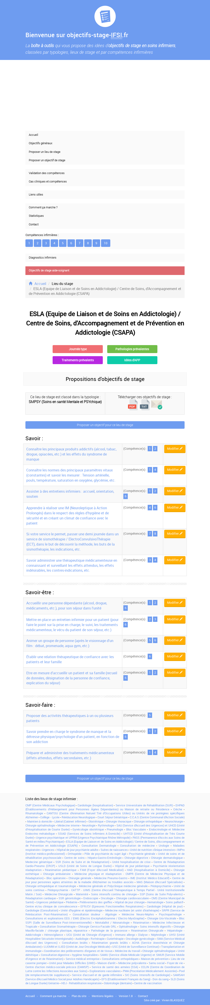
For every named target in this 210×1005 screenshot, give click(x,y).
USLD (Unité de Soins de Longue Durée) (85, 866)
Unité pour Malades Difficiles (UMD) (72, 963)
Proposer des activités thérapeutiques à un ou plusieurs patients (69, 718)
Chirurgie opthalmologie (40, 825)
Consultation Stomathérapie (58, 926)
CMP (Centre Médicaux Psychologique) (50, 805)
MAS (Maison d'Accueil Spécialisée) (160, 882)
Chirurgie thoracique (118, 821)
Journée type (78, 349)
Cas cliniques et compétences (48, 181)
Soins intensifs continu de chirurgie (114, 894)
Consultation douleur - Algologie (95, 914)
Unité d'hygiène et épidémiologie (81, 910)
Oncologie (107, 898)
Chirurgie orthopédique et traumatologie (50, 886)
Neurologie (88, 825)
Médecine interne (68, 825)
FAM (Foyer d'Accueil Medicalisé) (102, 870)
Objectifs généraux (40, 143)
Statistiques (36, 216)
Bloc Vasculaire (136, 829)
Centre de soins (74, 858)
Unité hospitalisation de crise (131, 862)
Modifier (175, 448)
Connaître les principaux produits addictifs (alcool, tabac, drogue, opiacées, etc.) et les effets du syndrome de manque (71, 454)
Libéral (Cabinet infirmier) (70, 821)
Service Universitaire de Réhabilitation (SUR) (144, 805)
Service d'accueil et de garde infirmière (97, 975)
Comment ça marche (53, 996)
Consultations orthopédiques (120, 959)
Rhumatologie (34, 813)
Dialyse (143, 935)
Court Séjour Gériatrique (112, 817)
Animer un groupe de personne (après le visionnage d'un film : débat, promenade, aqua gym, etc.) (69, 643)
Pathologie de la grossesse (109, 930)
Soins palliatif (174, 902)
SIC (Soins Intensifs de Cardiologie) (147, 975)
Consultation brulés (75, 943)
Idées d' (132, 360)
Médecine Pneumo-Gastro (110, 878)
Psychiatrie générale (142, 854)
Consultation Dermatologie (99, 845)
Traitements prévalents (78, 360)
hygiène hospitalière (85, 955)
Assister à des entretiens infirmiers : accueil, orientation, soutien (70, 494)
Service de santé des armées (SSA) (115, 967)
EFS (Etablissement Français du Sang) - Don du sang (134, 979)
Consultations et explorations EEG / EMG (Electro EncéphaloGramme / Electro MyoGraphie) (84, 918)
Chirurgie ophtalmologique (158, 951)
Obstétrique (95, 821)
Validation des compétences (47, 173)
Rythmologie (106, 825)
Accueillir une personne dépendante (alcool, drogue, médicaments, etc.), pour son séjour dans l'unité (66, 606)
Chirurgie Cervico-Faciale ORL (97, 926)
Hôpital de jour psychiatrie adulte (77, 850)
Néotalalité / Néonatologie (112, 922)
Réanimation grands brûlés (110, 943)
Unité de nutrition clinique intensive (152, 850)
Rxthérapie (98, 939)
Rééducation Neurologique (78, 817)
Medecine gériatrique (38, 862)
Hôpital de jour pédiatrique (132, 866)
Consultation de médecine (137, 845)
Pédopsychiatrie (161, 886)
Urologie (164, 845)
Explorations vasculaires (105, 971)
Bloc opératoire (56, 878)
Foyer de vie (175, 963)
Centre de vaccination (148, 983)
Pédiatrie (71, 902)
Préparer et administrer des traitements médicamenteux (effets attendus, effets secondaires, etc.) (70, 755)
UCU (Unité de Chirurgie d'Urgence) (89, 935)
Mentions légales (102, 996)
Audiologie (81, 939)
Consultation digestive (55, 955)
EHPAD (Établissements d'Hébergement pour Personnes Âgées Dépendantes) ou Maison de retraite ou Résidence (105, 807)
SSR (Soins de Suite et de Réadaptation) (82, 862)
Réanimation (141, 922)
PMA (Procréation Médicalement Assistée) (150, 971)
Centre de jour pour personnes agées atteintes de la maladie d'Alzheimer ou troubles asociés (105, 880)
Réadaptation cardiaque (40, 898)
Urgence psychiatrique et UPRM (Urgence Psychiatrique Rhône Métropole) (83, 838)
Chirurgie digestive (136, 858)
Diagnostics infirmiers (42, 257)
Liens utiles (36, 194)
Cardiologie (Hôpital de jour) (165, 906)
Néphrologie (158, 935)
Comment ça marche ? (43, 207)
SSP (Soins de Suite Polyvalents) (161, 894)
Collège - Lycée (49, 817)
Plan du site (79, 996)
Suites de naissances (114, 850)
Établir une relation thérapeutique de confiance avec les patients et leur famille (70, 659)
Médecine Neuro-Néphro (138, 914)
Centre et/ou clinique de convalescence (51, 906)
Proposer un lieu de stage (44, 152)
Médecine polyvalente (132, 963)
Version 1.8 (126, 996)
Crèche (177, 809)
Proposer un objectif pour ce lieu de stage (105, 425)
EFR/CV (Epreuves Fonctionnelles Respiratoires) (111, 906)
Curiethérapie (115, 939)
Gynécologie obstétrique (88, 829)
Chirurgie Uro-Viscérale (161, 918)
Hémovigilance (53, 935)
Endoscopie (90, 898)
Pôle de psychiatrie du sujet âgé (105, 854)
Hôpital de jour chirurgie (130, 902)
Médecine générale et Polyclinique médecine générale (113, 886)
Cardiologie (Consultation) (41, 910)
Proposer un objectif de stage (47, 160)
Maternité (82, 894)
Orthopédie (75, 854)
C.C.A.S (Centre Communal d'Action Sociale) (157, 817)
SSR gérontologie (70, 898)
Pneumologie (115, 829)
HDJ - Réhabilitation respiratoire (81, 983)
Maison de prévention (154, 959)
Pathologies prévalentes (132, 349)
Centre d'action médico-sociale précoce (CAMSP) (57, 967)
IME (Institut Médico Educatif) (149, 878)
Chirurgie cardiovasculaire (132, 898)
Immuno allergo (125, 935)
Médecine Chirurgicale (59, 894)
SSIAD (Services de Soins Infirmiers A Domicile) (89, 834)
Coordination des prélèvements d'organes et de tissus (78, 951)
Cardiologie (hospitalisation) (95, 805)
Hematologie (155, 902)
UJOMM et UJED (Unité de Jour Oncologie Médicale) (77, 947)
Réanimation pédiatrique (60, 870)
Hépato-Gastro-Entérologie (105, 858)
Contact (33, 224)
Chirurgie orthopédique (148, 821)
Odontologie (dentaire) (118, 983)
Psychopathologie (170, 914)
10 (105, 243)
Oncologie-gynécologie (140, 939)
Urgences (48, 850)
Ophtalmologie (128, 926)
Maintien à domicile (39, 821)
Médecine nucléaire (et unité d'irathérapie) (132, 910)
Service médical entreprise (82, 959)
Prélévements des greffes (96, 902)
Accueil (33, 135)
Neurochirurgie (174, 821)
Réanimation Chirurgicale (147, 930)
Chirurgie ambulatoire (57, 874)
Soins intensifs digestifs (155, 926)
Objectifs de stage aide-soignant (49, 270)
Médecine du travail (127, 951)
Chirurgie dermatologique (167, 858)
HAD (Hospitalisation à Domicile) (148, 870)
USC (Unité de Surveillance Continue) (135, 947)
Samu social (156, 963)
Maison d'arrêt (106, 963)
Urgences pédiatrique (49, 902)
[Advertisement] (105, 95)
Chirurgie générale (80, 878)
